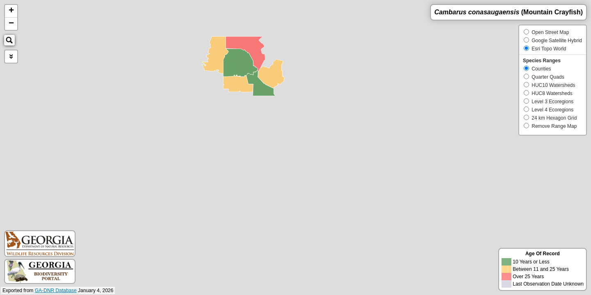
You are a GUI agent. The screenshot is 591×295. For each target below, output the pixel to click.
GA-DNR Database (56, 290)
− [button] (11, 24)
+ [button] (11, 11)
